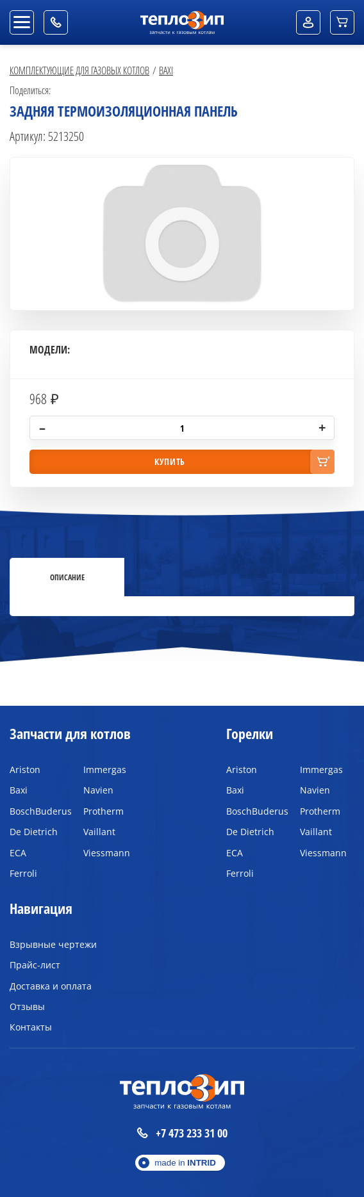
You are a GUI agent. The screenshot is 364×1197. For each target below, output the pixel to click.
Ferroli (23, 873)
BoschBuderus (37, 811)
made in (185, 1163)
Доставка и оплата (51, 986)
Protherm (103, 811)
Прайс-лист (35, 965)
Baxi (166, 70)
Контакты (31, 1027)
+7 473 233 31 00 (182, 1133)
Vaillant (99, 832)
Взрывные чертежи (53, 944)
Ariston (25, 769)
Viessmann (106, 853)
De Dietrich (34, 832)
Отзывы (27, 1006)
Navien (98, 790)
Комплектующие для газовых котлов (79, 70)
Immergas (104, 769)
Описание (67, 577)
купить (169, 461)
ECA (18, 853)
